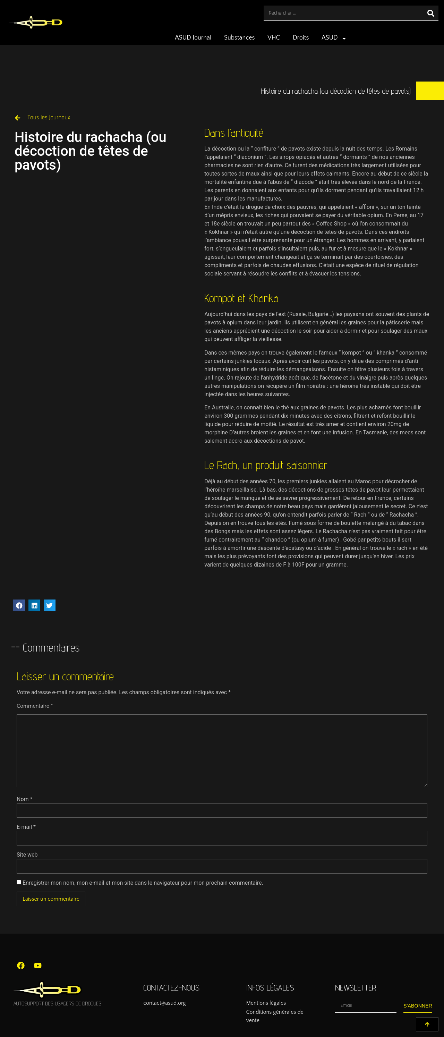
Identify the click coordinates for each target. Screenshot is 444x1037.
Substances (239, 37)
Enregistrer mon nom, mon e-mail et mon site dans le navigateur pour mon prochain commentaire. (143, 883)
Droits (301, 37)
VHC (273, 37)
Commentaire (35, 706)
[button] (19, 605)
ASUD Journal (193, 37)
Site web (27, 855)
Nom (24, 799)
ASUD (334, 38)
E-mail (26, 827)
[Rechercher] (430, 13)
